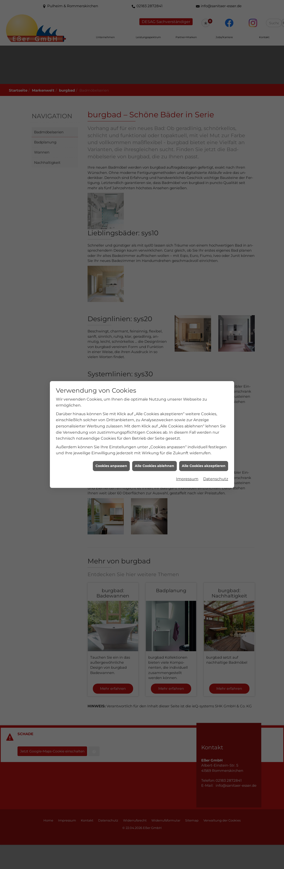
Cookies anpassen (111, 466)
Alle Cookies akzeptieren (203, 466)
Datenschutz (215, 479)
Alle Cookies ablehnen (154, 466)
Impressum (187, 479)
